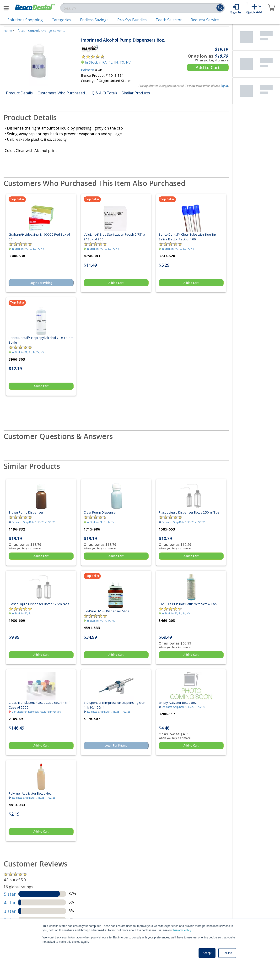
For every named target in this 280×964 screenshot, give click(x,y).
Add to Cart (208, 67)
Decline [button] (227, 953)
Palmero (87, 70)
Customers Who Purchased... (62, 93)
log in (224, 86)
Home (8, 30)
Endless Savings (94, 19)
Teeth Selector (169, 19)
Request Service (205, 19)
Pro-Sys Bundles (132, 19)
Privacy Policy (182, 930)
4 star (10, 902)
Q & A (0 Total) (104, 93)
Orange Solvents (53, 30)
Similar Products (136, 93)
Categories (61, 19)
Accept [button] (207, 953)
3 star (10, 911)
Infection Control (27, 30)
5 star (10, 894)
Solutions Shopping (25, 19)
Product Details (19, 93)
